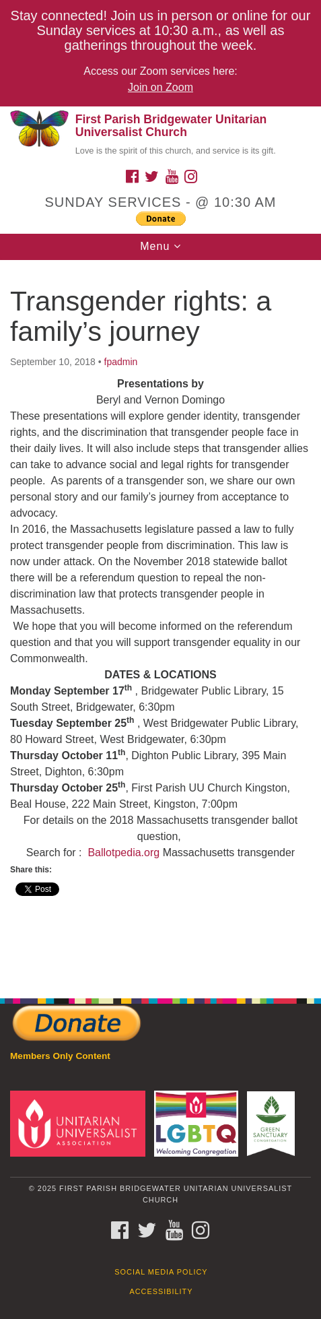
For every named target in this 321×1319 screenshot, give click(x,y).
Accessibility (161, 1291)
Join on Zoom (160, 87)
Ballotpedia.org (123, 852)
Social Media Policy (160, 1272)
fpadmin (121, 361)
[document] (160, 622)
